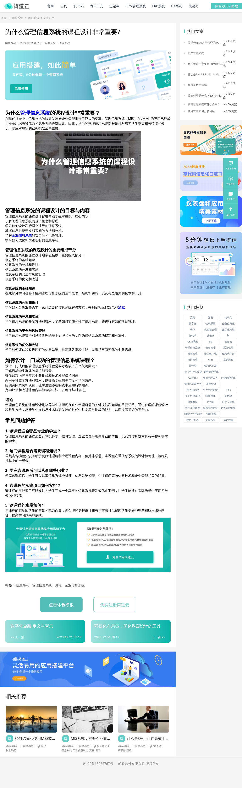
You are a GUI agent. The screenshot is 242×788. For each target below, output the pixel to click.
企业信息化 (228, 323)
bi (228, 336)
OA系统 (176, 6)
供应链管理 (103, 746)
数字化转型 (228, 329)
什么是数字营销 (197, 85)
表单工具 (96, 6)
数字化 (121, 750)
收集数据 (11, 750)
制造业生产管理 (193, 414)
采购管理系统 (210, 408)
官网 (50, 6)
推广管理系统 (196, 53)
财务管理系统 (228, 408)
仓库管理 (210, 348)
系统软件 (228, 348)
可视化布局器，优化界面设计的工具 (127, 626)
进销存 (114, 6)
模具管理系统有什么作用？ (204, 104)
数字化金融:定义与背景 (32, 626)
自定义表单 (228, 402)
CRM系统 (192, 342)
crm (210, 360)
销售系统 (211, 414)
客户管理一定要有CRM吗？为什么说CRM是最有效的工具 (204, 64)
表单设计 (211, 384)
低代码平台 (228, 354)
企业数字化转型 (193, 372)
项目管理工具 (210, 378)
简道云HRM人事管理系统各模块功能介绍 (204, 43)
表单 (192, 329)
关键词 (193, 6)
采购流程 (228, 360)
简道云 (228, 342)
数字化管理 (192, 390)
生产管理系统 (210, 390)
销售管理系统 (211, 372)
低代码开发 (210, 366)
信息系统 (33, 18)
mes (228, 390)
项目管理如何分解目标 (201, 111)
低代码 (79, 6)
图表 (97, 750)
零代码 (228, 396)
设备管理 (193, 354)
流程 (121, 307)
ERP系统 (158, 6)
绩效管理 (210, 396)
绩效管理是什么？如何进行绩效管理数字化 (205, 96)
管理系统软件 (192, 408)
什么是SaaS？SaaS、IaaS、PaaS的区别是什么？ (204, 74)
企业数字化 (210, 354)
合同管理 (193, 360)
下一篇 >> (158, 637)
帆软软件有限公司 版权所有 (138, 764)
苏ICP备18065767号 (98, 764)
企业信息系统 (22, 235)
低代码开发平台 (193, 384)
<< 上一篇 (17, 637)
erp (211, 342)
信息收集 (228, 420)
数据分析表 (192, 420)
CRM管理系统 (136, 6)
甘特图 (192, 366)
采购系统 (210, 420)
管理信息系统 (35, 113)
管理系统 (17, 18)
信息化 (228, 317)
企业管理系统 (228, 378)
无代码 (210, 402)
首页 (63, 6)
